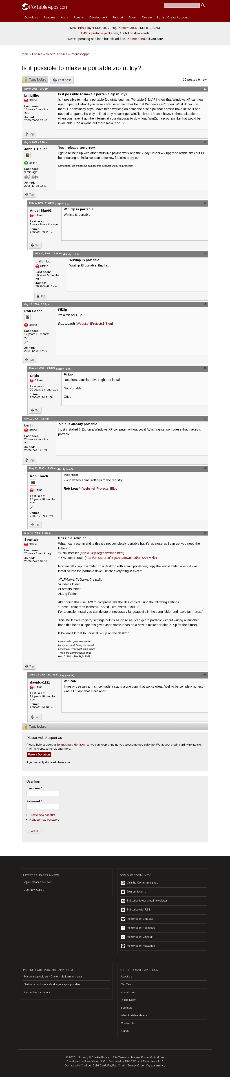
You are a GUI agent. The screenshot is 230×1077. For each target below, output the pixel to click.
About (132, 17)
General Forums (56, 54)
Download (31, 17)
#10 (204, 674)
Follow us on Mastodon (138, 946)
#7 (205, 418)
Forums (79, 17)
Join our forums (133, 892)
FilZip (78, 315)
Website (82, 323)
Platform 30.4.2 (128, 28)
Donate (147, 17)
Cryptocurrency (155, 1065)
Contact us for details (37, 992)
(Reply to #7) (65, 469)
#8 (205, 468)
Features (49, 17)
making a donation (73, 744)
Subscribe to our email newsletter (144, 901)
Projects (97, 323)
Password (34, 801)
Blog (109, 323)
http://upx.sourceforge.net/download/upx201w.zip (121, 558)
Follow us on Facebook (138, 928)
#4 (205, 253)
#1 (205, 88)
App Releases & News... (38, 882)
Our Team (127, 984)
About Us (126, 976)
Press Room (128, 992)
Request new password (44, 819)
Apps (64, 17)
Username (34, 788)
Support (117, 17)
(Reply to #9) (66, 675)
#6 (205, 367)
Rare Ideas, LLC (94, 1061)
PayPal (111, 1065)
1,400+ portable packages (99, 33)
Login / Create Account (172, 17)
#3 (205, 202)
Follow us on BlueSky (137, 919)
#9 (205, 533)
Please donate (137, 39)
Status (124, 1031)
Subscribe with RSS (135, 910)
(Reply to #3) (71, 254)
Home (25, 54)
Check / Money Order (131, 1065)
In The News (128, 999)
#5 (205, 304)
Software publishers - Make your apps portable (52, 984)
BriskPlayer (86, 28)
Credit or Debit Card (93, 1065)
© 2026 (70, 1057)
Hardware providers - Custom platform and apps (53, 976)
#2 (205, 142)
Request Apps (80, 54)
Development (98, 17)
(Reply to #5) (63, 368)
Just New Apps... (34, 889)
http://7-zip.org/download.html (102, 553)
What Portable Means (134, 1015)
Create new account (42, 815)
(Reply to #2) (62, 203)
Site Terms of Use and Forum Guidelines (138, 1057)
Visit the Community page (139, 883)
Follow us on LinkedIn (137, 937)
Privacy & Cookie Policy (94, 1057)
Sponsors (126, 1007)
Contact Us (127, 1023)
